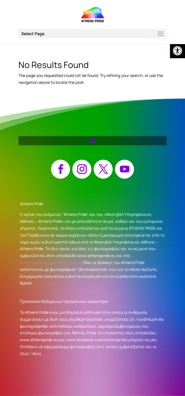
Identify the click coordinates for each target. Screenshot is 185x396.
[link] (177, 50)
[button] (92, 33)
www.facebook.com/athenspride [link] (50, 262)
